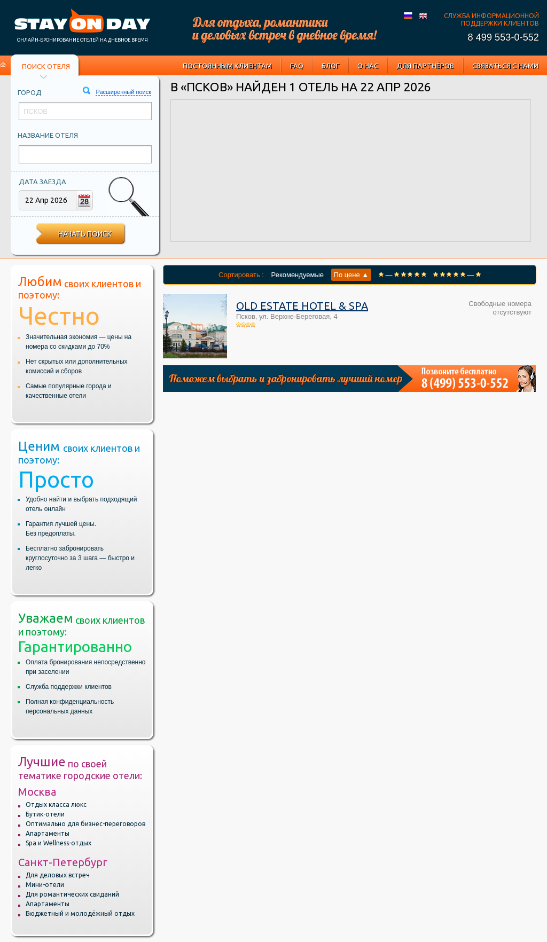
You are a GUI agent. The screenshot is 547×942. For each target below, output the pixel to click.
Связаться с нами (505, 65)
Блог (330, 65)
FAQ (296, 65)
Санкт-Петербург (62, 862)
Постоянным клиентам (227, 65)
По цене (351, 275)
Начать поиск (85, 234)
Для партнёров (425, 65)
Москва (37, 792)
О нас (367, 65)
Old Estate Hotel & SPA (302, 306)
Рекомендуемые (297, 275)
